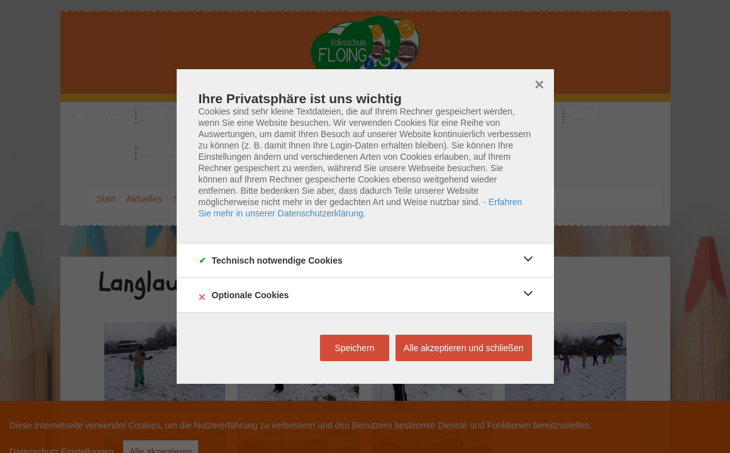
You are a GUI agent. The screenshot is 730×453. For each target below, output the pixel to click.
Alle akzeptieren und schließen (464, 348)
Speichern (354, 348)
